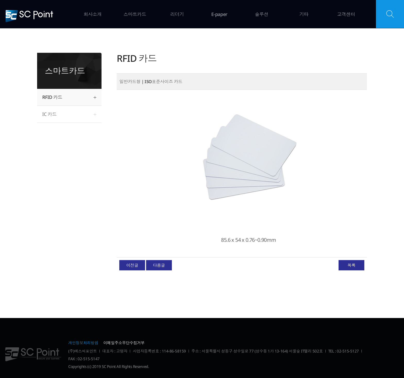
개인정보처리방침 (83, 343)
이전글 (132, 265)
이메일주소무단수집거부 (124, 343)
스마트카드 (134, 14)
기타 (303, 14)
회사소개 (92, 14)
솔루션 (261, 14)
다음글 (159, 265)
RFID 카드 (52, 97)
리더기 (177, 14)
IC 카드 (49, 114)
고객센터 (346, 14)
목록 (351, 265)
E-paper (219, 14)
